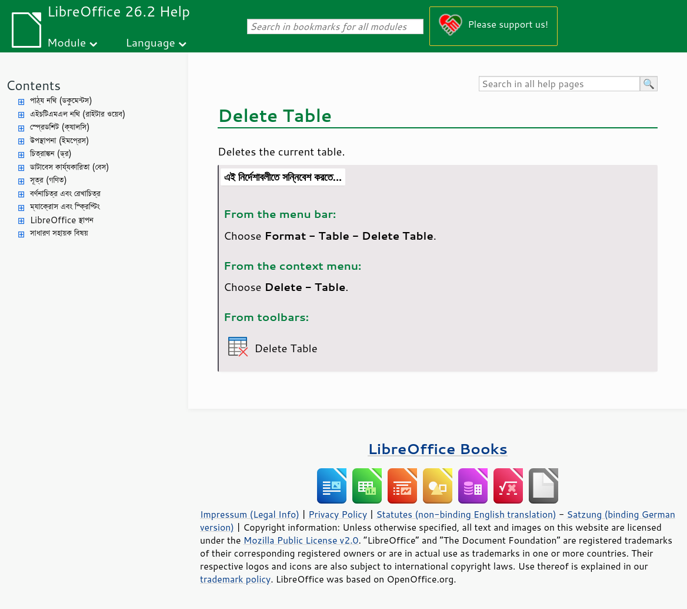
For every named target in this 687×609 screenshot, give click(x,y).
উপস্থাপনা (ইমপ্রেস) (59, 140)
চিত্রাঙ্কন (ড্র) (51, 153)
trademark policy (235, 578)
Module (66, 42)
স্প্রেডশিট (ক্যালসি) (60, 127)
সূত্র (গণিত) (48, 180)
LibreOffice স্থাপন (62, 220)
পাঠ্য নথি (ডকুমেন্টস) (61, 100)
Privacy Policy (337, 514)
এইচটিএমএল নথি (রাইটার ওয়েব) (77, 114)
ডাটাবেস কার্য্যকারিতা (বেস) (69, 167)
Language (150, 42)
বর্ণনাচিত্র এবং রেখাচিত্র (65, 193)
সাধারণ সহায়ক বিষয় (59, 233)
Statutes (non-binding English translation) (466, 514)
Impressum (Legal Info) (249, 514)
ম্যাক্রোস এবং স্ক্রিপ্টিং (65, 206)
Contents (33, 85)
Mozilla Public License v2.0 (301, 540)
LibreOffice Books (438, 448)
